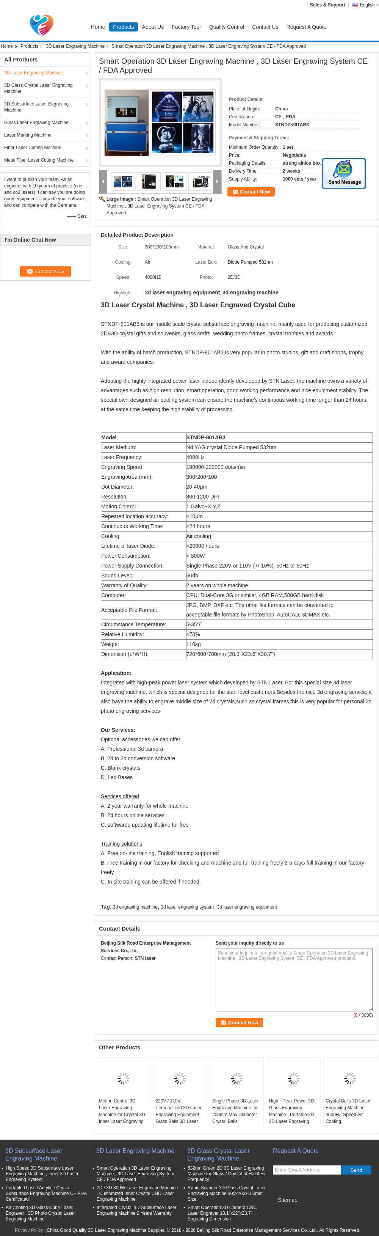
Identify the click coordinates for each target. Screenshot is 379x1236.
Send (356, 1170)
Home (98, 27)
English (369, 5)
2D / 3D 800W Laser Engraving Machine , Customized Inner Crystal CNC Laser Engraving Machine (137, 1193)
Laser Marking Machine (28, 135)
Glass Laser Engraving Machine (36, 122)
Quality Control (226, 27)
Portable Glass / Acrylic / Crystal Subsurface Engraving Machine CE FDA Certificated (46, 1193)
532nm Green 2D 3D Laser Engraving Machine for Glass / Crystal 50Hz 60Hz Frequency (227, 1173)
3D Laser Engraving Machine (75, 46)
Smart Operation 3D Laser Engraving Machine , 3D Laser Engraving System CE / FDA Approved (159, 206)
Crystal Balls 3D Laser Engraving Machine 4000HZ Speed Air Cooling (348, 1111)
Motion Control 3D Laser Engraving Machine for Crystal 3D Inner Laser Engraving (122, 1111)
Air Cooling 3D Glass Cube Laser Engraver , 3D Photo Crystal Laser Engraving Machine (40, 1213)
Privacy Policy (29, 1230)
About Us (153, 27)
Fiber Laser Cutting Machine (32, 147)
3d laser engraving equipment (247, 907)
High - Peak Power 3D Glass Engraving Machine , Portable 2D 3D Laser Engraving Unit (291, 1114)
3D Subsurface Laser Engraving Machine (36, 107)
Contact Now (255, 192)
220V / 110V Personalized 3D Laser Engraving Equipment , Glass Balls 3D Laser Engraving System (178, 1114)
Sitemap (287, 1200)
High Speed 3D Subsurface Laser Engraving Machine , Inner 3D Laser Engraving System (42, 1173)
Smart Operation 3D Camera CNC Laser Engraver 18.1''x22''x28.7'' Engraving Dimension (222, 1213)
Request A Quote (307, 27)
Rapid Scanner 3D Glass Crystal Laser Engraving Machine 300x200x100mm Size (227, 1193)
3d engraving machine (135, 907)
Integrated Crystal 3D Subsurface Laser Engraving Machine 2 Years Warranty (137, 1210)
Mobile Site (286, 1209)
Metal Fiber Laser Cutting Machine (39, 160)
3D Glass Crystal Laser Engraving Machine (38, 88)
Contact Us (265, 27)
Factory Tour (186, 27)
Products (123, 27)
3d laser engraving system (187, 907)
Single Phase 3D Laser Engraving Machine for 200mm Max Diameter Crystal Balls (235, 1111)
